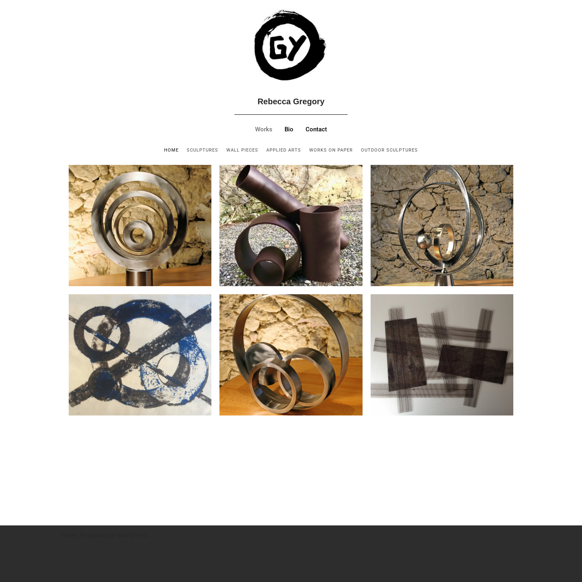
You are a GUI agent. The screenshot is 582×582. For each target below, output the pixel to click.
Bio (289, 129)
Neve (68, 535)
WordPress (132, 535)
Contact (316, 129)
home (171, 150)
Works (263, 129)
